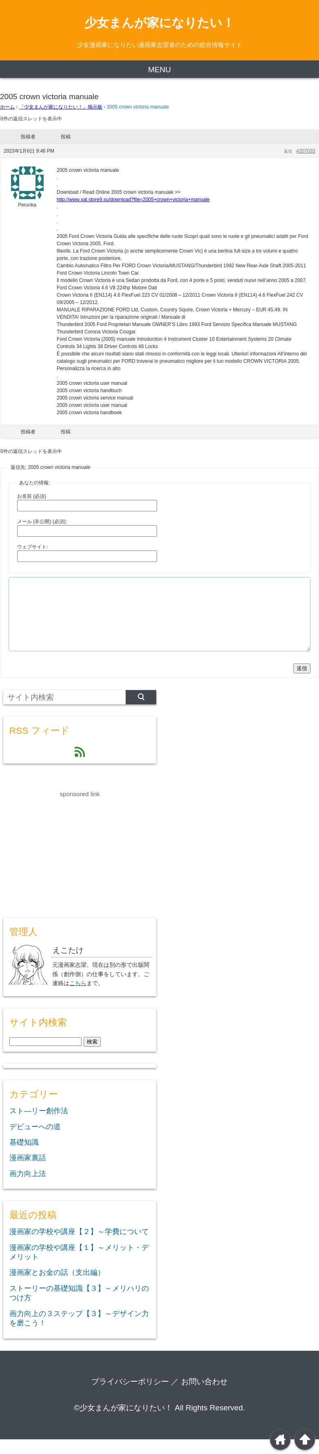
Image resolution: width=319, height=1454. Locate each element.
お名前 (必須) (31, 496)
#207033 (305, 151)
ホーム (7, 107)
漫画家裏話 (27, 1172)
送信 (302, 683)
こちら (77, 997)
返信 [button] (288, 151)
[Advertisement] (64, 865)
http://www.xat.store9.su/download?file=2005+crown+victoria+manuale (133, 199)
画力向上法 (27, 1188)
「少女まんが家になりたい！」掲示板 (60, 107)
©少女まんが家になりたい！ (123, 1422)
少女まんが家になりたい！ (159, 22)
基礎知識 (24, 1157)
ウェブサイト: (32, 547)
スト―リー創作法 (38, 1125)
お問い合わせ (204, 1396)
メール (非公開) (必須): (42, 521)
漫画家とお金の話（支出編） (57, 1287)
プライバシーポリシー (130, 1396)
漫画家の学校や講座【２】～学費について (79, 1246)
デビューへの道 (35, 1141)
